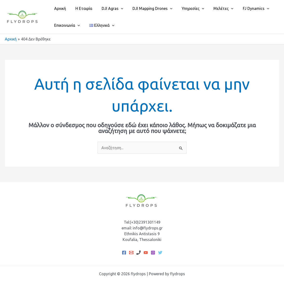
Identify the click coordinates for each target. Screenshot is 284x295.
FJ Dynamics (245, 8)
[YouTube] (146, 252)
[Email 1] (131, 252)
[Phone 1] (138, 252)
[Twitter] (160, 252)
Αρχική (59, 8)
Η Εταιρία (81, 8)
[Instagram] (153, 252)
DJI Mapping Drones (147, 8)
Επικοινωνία (66, 25)
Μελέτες (215, 8)
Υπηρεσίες (185, 8)
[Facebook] (124, 252)
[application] (116, 8)
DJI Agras (108, 8)
